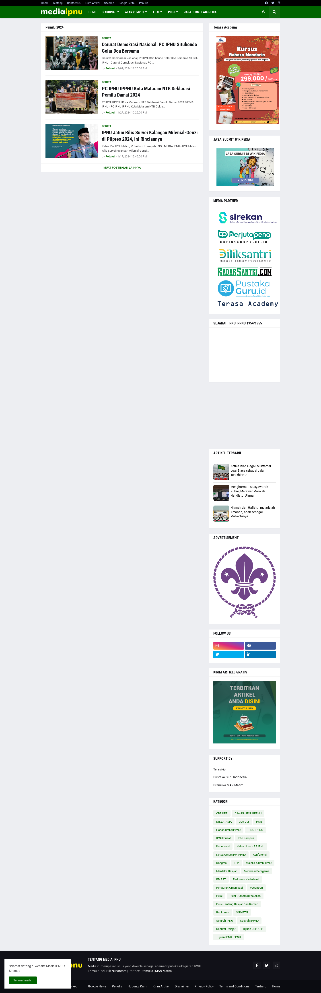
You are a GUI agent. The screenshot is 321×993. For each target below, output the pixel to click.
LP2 (236, 863)
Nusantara (119, 971)
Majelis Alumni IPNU (259, 863)
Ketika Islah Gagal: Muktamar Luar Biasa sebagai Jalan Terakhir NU (250, 470)
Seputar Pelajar (225, 929)
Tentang (58, 3)
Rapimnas (222, 912)
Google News (97, 986)
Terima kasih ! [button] (22, 980)
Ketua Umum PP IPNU (250, 846)
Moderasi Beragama (256, 871)
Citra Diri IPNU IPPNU (248, 813)
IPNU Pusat (223, 838)
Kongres (221, 863)
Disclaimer (182, 986)
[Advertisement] (244, 416)
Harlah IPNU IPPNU (228, 830)
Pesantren (256, 887)
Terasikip (219, 769)
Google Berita (127, 3)
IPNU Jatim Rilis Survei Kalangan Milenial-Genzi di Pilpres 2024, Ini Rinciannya (150, 136)
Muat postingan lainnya (122, 167)
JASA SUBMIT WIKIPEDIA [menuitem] (200, 12)
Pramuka (146, 971)
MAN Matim (163, 971)
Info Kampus (246, 838)
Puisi (219, 896)
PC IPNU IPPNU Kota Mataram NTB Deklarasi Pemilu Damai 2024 (146, 92)
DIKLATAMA (224, 821)
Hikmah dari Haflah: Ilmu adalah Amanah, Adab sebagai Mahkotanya (252, 512)
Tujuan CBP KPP (253, 929)
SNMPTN (242, 912)
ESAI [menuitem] (156, 12)
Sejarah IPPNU (249, 920)
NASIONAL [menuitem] (109, 12)
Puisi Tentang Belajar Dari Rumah (237, 904)
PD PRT (221, 879)
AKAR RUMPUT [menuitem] (134, 12)
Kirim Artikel (92, 3)
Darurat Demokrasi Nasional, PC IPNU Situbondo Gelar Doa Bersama (149, 48)
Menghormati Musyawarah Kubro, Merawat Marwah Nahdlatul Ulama (249, 491)
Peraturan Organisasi (229, 887)
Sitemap (109, 3)
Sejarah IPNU (224, 920)
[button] (264, 12)
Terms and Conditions (234, 986)
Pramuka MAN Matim (228, 785)
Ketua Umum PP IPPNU (231, 854)
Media (92, 966)
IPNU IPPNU (255, 830)
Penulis (143, 3)
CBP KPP (222, 813)
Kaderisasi (223, 846)
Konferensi (260, 854)
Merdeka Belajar (226, 871)
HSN (259, 821)
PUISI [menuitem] (171, 12)
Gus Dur (244, 821)
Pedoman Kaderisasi (246, 879)
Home (44, 3)
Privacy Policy (204, 986)
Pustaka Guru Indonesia (230, 777)
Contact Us (73, 3)
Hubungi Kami (137, 986)
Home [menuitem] (92, 12)
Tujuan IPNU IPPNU (228, 937)
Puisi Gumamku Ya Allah (245, 896)
